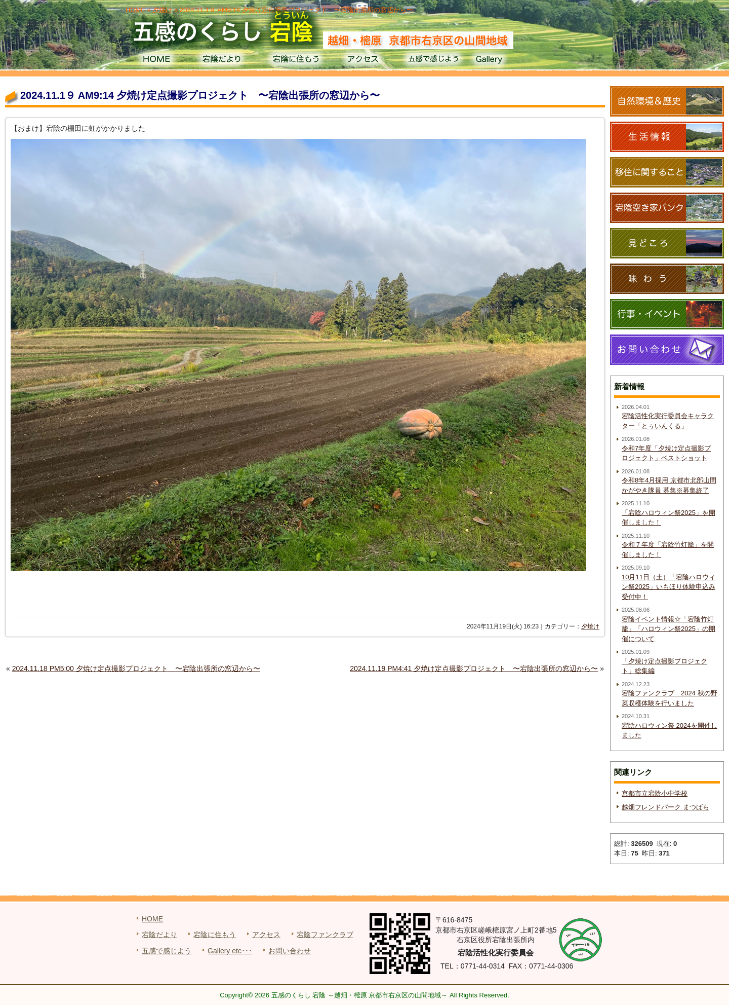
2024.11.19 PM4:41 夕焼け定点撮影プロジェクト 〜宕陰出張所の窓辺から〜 (474, 668)
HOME (156, 61)
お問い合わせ (289, 951)
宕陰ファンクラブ (325, 934)
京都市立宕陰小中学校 (654, 793)
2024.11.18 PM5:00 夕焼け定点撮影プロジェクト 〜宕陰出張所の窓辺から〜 (136, 668)
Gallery (503, 61)
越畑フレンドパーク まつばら (665, 807)
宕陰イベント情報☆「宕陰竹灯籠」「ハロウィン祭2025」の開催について (668, 629)
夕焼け (590, 626)
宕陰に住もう (295, 61)
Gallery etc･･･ (230, 951)
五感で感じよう (433, 61)
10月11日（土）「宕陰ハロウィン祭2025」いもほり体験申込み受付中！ (668, 587)
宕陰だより (225, 61)
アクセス (364, 61)
